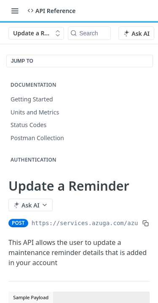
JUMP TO (22, 61)
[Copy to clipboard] (146, 223)
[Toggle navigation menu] (14, 10)
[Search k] (89, 33)
